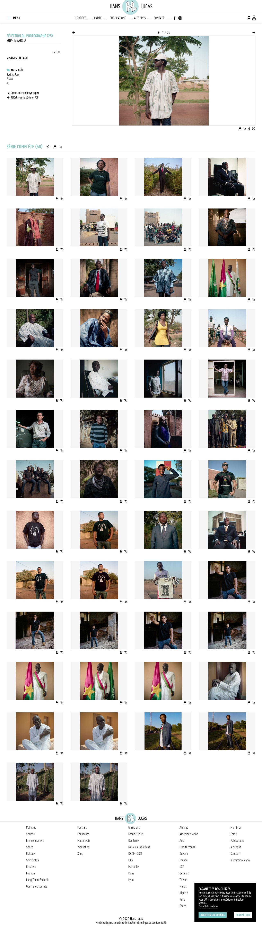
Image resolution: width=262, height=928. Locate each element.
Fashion (30, 873)
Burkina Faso (13, 74)
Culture (30, 854)
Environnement (35, 840)
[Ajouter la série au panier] (61, 147)
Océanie (184, 854)
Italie (182, 899)
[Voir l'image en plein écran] (253, 129)
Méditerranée (187, 847)
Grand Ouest (135, 834)
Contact (159, 18)
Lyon (131, 880)
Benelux (184, 873)
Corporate (83, 834)
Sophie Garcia (16, 40)
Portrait (82, 827)
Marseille (133, 867)
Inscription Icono (240, 860)
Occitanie (133, 840)
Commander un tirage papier (25, 93)
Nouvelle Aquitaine (139, 847)
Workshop (83, 847)
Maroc (183, 886)
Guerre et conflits (36, 886)
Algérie (184, 893)
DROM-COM (135, 854)
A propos (140, 18)
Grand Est (134, 827)
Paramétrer (243, 915)
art (8, 83)
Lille (130, 860)
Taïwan (183, 880)
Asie (182, 840)
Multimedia (83, 840)
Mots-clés (17, 70)
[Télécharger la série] (55, 147)
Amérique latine (189, 834)
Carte (98, 18)
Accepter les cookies (213, 915)
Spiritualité (32, 860)
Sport (29, 847)
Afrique (184, 827)
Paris (131, 873)
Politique (31, 827)
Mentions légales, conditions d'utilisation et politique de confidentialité (131, 923)
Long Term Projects (37, 880)
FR (53, 52)
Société (30, 834)
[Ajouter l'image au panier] (244, 129)
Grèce (183, 906)
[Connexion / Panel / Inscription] (254, 18)
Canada (183, 860)
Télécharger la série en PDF (24, 97)
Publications (118, 18)
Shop (80, 854)
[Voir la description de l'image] (249, 129)
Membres (80, 18)
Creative (31, 867)
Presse (10, 79)
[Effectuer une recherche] (248, 18)
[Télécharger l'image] (240, 129)
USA (182, 867)
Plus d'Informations (208, 906)
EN (58, 52)
